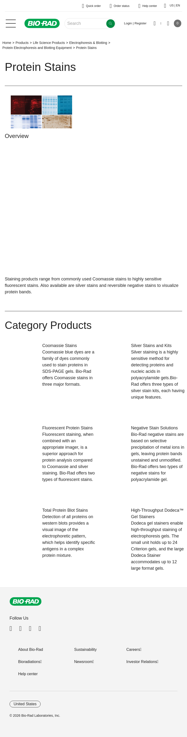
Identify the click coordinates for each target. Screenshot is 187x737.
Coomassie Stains (59, 345)
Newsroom (83, 662)
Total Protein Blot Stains (65, 510)
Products (22, 43)
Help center (28, 674)
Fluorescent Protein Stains (67, 428)
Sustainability (85, 650)
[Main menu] (11, 23)
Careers (133, 650)
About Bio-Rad (30, 650)
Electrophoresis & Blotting (88, 43)
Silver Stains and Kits (151, 345)
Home (6, 43)
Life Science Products (49, 43)
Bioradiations (29, 662)
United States (25, 704)
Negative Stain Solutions (154, 428)
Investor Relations (141, 662)
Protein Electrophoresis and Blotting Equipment (37, 48)
